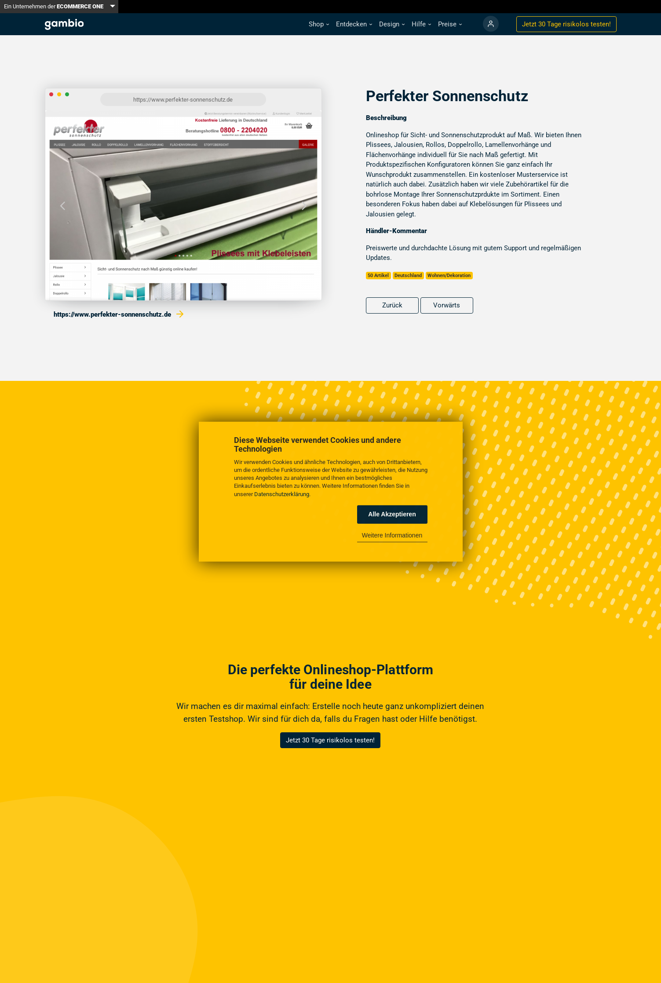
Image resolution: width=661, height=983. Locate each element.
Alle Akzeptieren (392, 514)
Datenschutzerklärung (281, 493)
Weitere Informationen (392, 535)
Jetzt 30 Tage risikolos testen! (330, 740)
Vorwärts (446, 305)
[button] (318, 24)
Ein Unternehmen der (53, 6)
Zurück (392, 305)
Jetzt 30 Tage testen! (566, 24)
